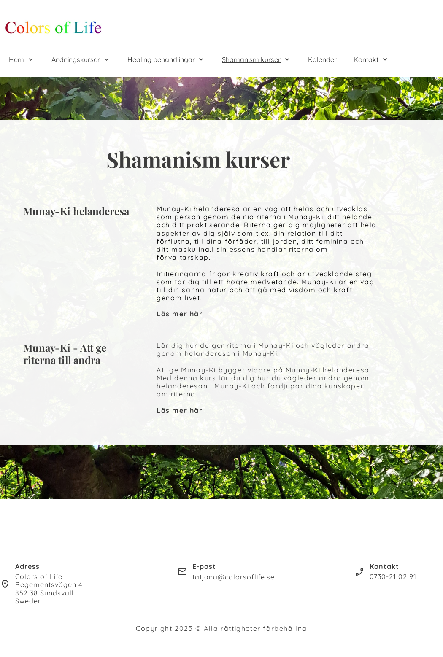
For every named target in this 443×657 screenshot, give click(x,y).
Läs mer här (180, 314)
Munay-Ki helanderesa (76, 211)
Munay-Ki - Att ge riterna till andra (64, 353)
